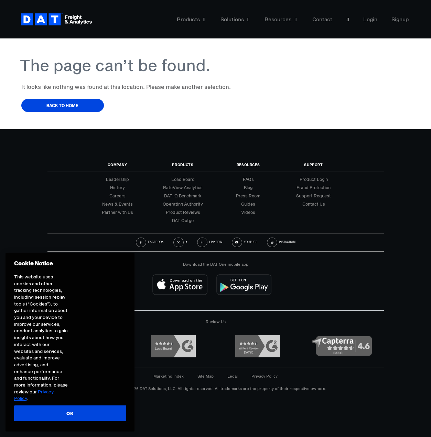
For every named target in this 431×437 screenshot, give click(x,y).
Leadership (117, 179)
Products (191, 19)
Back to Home (62, 105)
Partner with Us (117, 212)
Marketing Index (168, 376)
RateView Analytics (183, 187)
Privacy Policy (264, 376)
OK (69, 413)
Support (313, 165)
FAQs (248, 179)
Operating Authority (183, 204)
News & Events (117, 204)
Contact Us (313, 204)
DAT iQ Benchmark (183, 195)
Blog (248, 187)
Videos (248, 212)
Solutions (234, 19)
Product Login (314, 179)
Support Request (313, 195)
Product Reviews (183, 212)
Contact (322, 19)
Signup (400, 19)
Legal (232, 376)
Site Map (205, 376)
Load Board (183, 179)
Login (370, 19)
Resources (281, 19)
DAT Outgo (183, 220)
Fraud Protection (314, 187)
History (117, 187)
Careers (117, 195)
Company (117, 165)
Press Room (248, 195)
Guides (248, 204)
